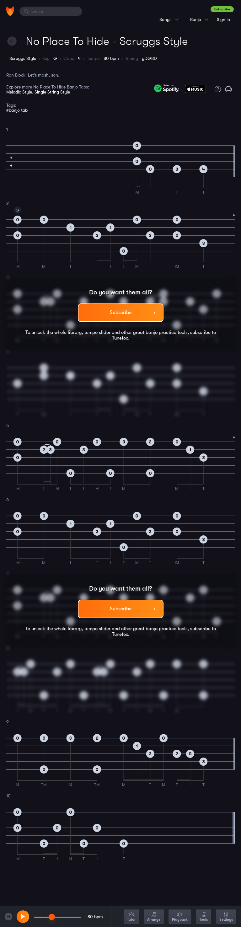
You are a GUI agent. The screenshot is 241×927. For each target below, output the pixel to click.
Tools (203, 917)
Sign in (223, 19)
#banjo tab (17, 110)
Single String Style (52, 91)
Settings (226, 917)
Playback (180, 917)
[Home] (10, 11)
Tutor (131, 917)
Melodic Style (19, 91)
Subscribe (222, 9)
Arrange (153, 917)
